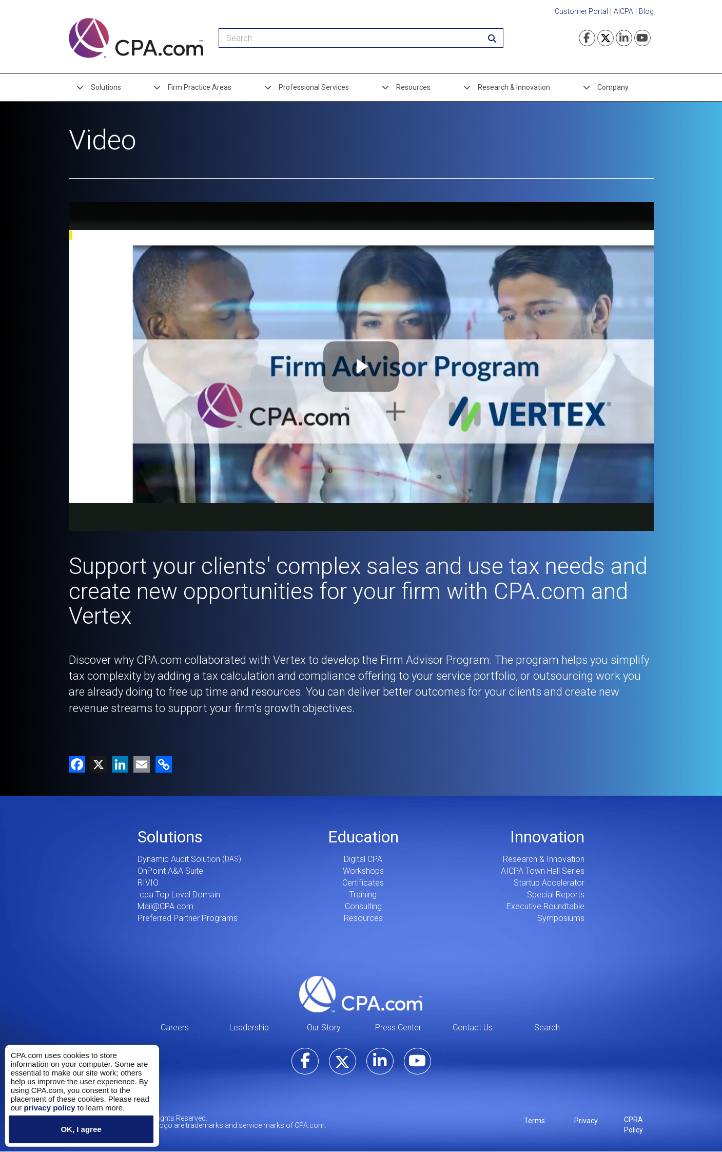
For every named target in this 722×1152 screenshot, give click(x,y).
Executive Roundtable (545, 906)
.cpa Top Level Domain (179, 894)
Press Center (398, 1027)
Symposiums (560, 918)
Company (613, 87)
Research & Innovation (514, 87)
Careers (175, 1027)
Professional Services (314, 87)
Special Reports (555, 894)
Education (363, 837)
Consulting (363, 906)
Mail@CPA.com (165, 906)
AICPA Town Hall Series (542, 871)
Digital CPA (363, 859)
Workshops (363, 871)
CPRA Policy (633, 1125)
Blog (646, 11)
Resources (413, 87)
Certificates (363, 883)
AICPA (623, 11)
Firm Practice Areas (199, 87)
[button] (162, 764)
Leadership (249, 1027)
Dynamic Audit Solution (179, 859)
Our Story (324, 1027)
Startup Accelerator (549, 883)
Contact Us (473, 1027)
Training (363, 894)
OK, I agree (81, 1129)
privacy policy (49, 1107)
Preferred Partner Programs (188, 918)
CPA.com (360, 994)
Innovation (547, 837)
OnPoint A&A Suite (170, 871)
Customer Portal (581, 11)
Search (547, 1027)
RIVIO (148, 883)
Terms (534, 1121)
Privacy (586, 1121)
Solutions (106, 87)
